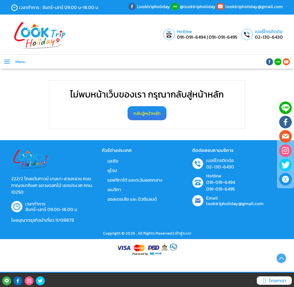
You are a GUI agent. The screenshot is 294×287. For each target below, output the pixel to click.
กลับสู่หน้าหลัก (147, 113)
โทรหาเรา (273, 280)
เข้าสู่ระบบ (183, 233)
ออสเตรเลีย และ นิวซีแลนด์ (132, 199)
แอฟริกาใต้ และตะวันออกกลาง (134, 180)
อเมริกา (114, 189)
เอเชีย (112, 161)
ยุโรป (112, 170)
